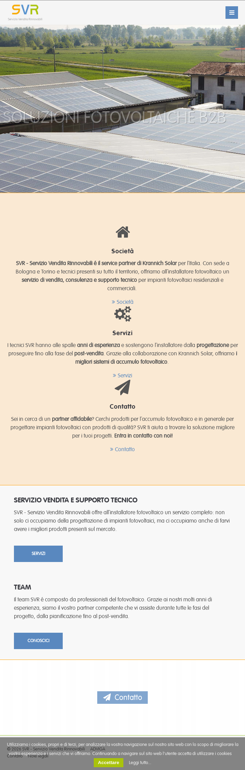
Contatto (125, 449)
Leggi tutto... (140, 762)
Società (125, 302)
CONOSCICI (38, 641)
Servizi (125, 375)
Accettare (108, 762)
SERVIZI (38, 553)
